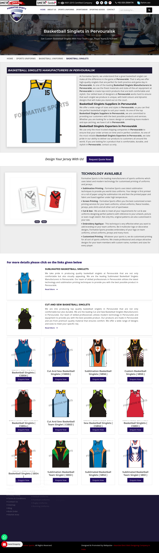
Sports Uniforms (66, 9)
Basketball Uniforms (51, 58)
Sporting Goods (97, 9)
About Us (51, 9)
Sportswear (81, 9)
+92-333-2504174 (124, 2)
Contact (111, 9)
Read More (51, 289)
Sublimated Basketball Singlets (67, 269)
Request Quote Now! (100, 159)
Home (42, 9)
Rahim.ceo (143, 2)
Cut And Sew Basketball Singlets (67, 304)
